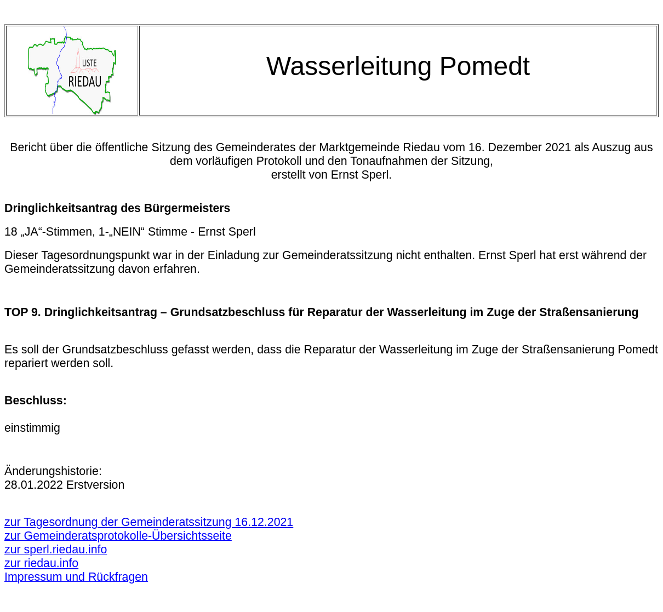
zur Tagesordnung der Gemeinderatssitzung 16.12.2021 (148, 522)
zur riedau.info (41, 563)
